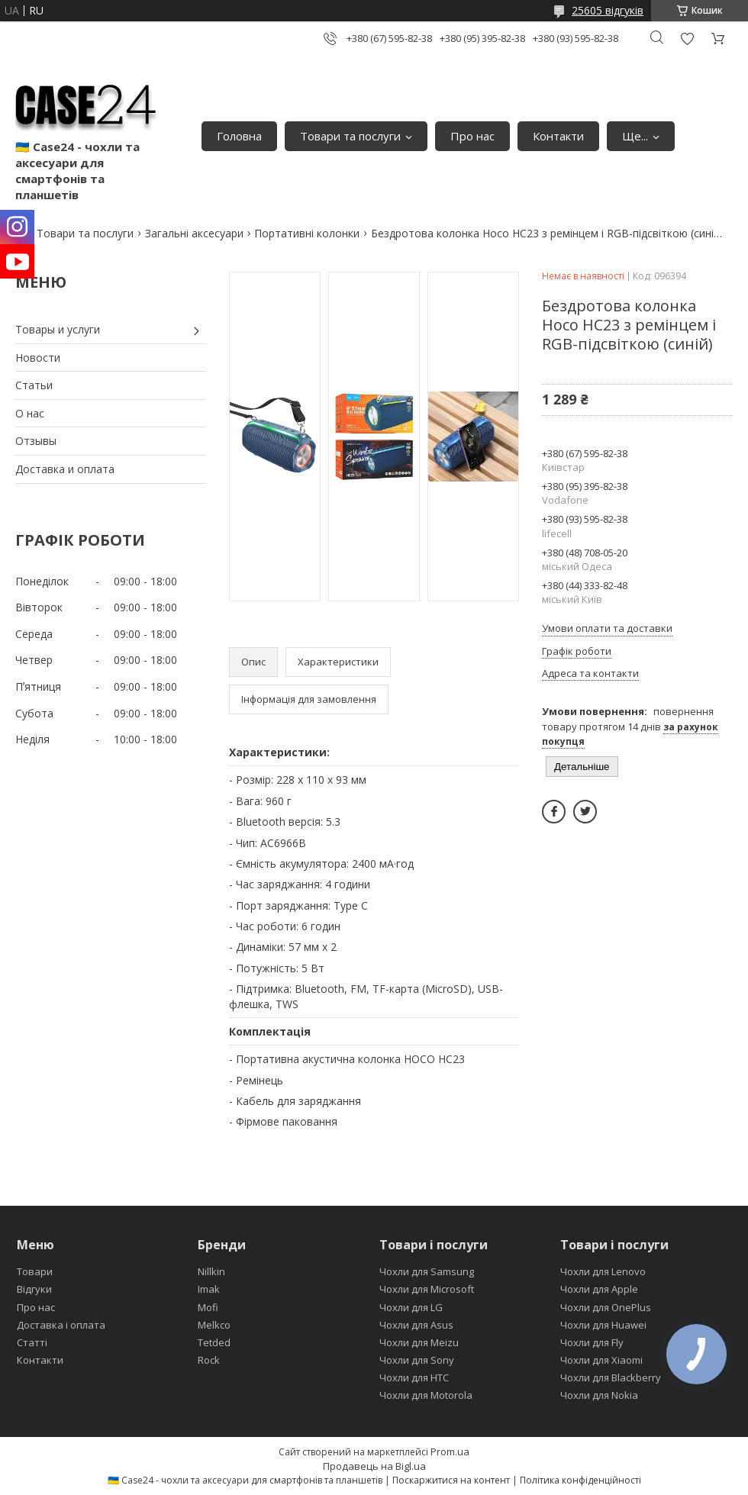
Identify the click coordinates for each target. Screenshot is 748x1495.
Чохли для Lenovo (603, 1271)
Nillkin (211, 1271)
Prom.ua (449, 1451)
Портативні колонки (306, 233)
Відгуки (34, 1289)
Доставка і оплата (61, 1325)
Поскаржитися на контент (451, 1480)
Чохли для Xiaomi (601, 1360)
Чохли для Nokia (599, 1395)
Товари (35, 1271)
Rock (209, 1360)
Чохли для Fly (592, 1342)
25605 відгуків (607, 10)
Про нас (472, 135)
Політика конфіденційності (580, 1480)
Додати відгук (687, 38)
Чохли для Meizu (419, 1342)
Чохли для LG (411, 1307)
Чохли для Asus (416, 1325)
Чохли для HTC (414, 1377)
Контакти (558, 135)
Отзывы (35, 440)
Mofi (208, 1307)
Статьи (34, 385)
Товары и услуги (57, 329)
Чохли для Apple (599, 1289)
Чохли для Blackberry (610, 1377)
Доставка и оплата (64, 469)
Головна (239, 135)
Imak (209, 1289)
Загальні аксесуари (194, 233)
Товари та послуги (350, 135)
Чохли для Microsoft (426, 1289)
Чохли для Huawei (603, 1325)
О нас (29, 413)
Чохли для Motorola (425, 1395)
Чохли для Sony (416, 1360)
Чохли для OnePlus (605, 1307)
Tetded (214, 1342)
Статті (32, 1342)
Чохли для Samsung (426, 1271)
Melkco (214, 1325)
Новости (37, 357)
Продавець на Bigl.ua (374, 1466)
